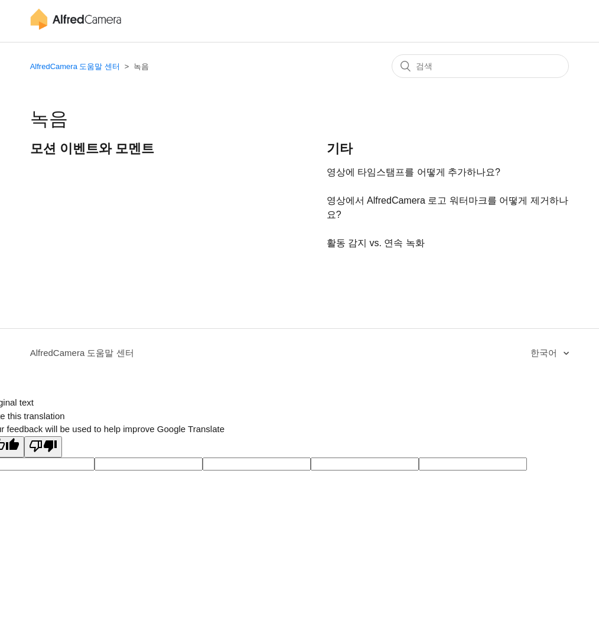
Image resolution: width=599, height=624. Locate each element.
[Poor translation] (43, 447)
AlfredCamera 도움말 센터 (75, 66)
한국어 (544, 353)
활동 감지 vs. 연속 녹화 (376, 243)
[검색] (480, 66)
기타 (340, 148)
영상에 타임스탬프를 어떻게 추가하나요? (413, 172)
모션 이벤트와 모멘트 (92, 148)
